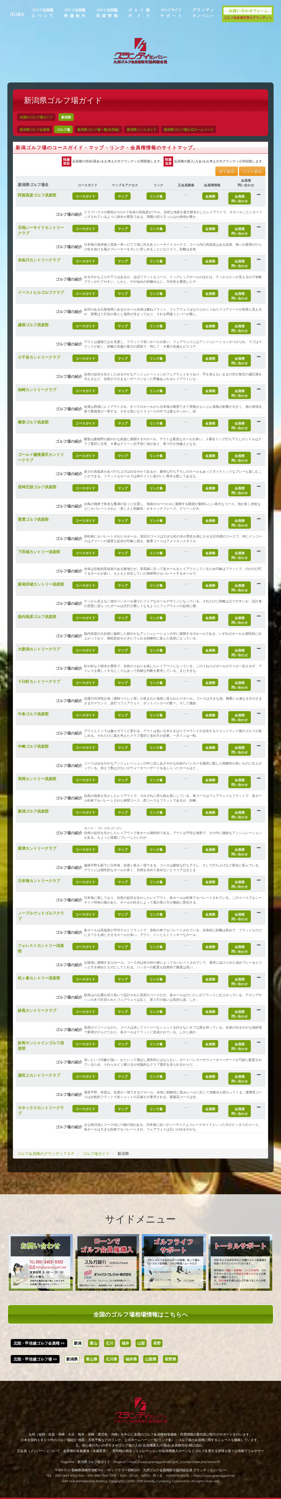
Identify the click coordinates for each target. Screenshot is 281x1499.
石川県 (111, 1359)
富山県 (91, 1359)
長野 (157, 1343)
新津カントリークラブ (37, 848)
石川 (109, 1343)
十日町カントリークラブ (39, 681)
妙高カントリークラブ (37, 1010)
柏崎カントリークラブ (37, 389)
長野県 (170, 1359)
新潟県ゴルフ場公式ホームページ (188, 130)
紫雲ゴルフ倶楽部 (33, 519)
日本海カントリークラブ (39, 880)
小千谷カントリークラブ (39, 357)
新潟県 (66, 117)
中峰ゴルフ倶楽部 (33, 746)
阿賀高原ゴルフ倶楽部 (37, 195)
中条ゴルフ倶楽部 (33, 713)
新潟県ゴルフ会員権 (34, 130)
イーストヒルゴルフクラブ (41, 292)
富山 (93, 1343)
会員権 (210, 196)
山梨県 (150, 1359)
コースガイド (85, 196)
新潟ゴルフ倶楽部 (33, 811)
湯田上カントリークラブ (39, 1075)
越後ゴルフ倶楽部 (33, 324)
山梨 (141, 1343)
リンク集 (156, 196)
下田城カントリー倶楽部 (39, 551)
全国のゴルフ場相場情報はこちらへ (140, 1314)
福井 (125, 1343)
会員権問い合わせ (239, 198)
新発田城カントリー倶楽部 (41, 584)
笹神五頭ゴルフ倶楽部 (37, 486)
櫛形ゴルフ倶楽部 (33, 422)
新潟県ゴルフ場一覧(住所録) (98, 130)
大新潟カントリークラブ (39, 649)
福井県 (131, 1359)
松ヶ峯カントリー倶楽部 (39, 978)
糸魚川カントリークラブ (39, 259)
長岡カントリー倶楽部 (37, 778)
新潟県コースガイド (141, 130)
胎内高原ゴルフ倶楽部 (37, 616)
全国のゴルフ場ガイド (36, 117)
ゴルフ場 (63, 130)
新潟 (78, 1343)
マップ (123, 196)
